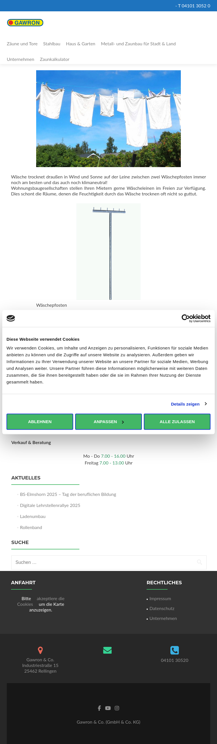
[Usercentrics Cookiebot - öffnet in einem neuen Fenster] (186, 318)
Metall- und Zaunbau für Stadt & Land (138, 43)
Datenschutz (161, 608)
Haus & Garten (80, 43)
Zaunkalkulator (55, 59)
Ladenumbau (32, 516)
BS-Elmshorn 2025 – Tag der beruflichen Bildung (68, 494)
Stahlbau (51, 43)
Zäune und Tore (22, 43)
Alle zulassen (177, 421)
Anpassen (109, 421)
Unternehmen (20, 59)
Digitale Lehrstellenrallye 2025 (50, 505)
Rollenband (31, 527)
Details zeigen (185, 403)
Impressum (160, 598)
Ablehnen (39, 421)
